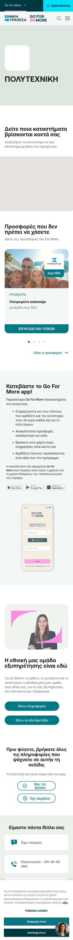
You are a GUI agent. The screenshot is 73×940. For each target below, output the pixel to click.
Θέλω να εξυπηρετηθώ (32, 720)
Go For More (15, 5)
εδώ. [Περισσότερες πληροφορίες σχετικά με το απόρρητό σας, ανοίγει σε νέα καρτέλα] (65, 904)
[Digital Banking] (58, 6)
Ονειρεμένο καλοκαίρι (27, 302)
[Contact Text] (36, 864)
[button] (29, 342)
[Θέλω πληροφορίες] (32, 706)
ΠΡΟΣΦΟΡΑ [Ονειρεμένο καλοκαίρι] (17, 294)
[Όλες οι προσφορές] (51, 352)
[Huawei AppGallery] (56, 485)
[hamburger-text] (67, 18)
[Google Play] (35, 485)
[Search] (59, 18)
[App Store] (15, 485)
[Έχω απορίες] (36, 842)
